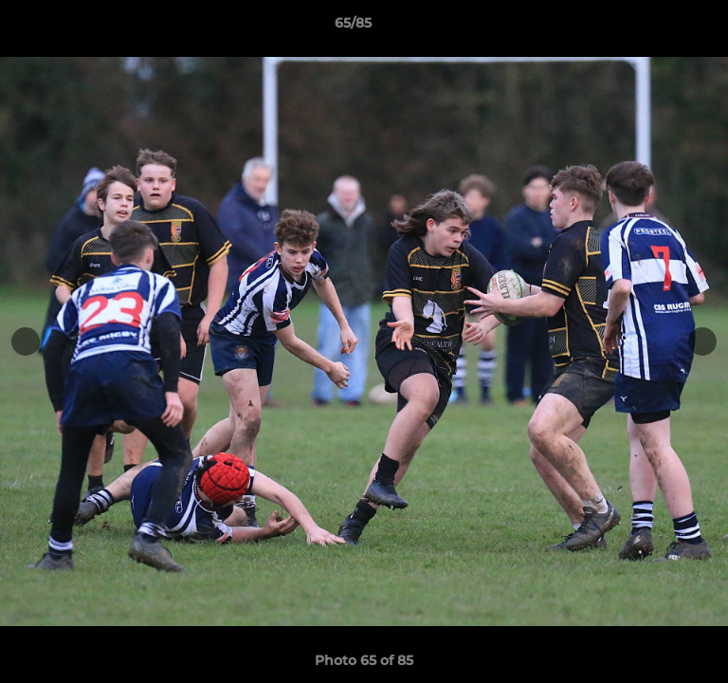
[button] (659, 27)
